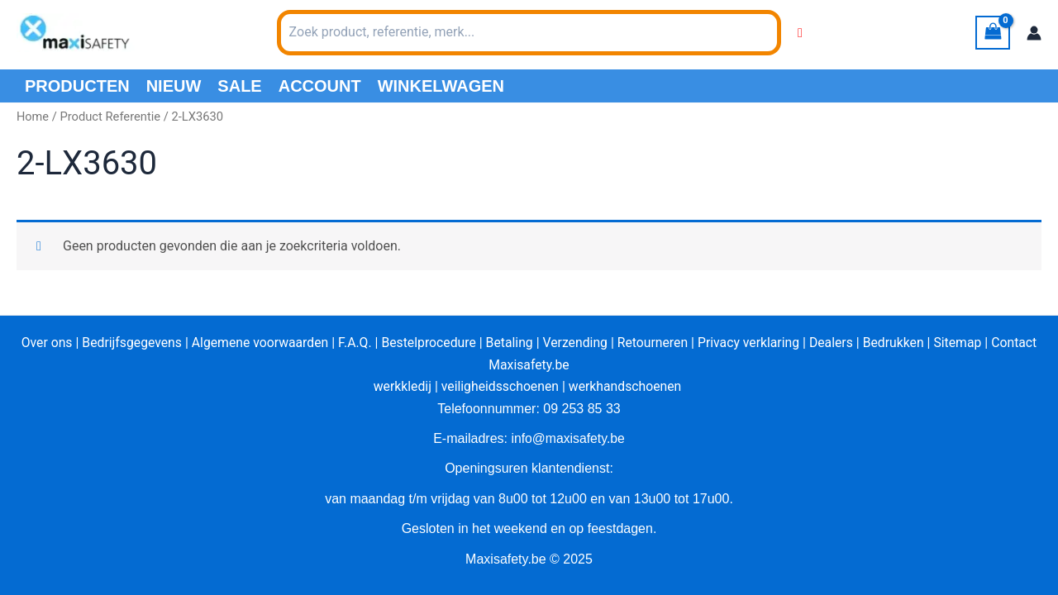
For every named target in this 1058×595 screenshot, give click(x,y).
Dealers (835, 342)
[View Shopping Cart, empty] (992, 33)
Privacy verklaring (751, 342)
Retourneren (654, 342)
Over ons (40, 342)
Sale (239, 86)
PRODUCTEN (77, 86)
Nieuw (174, 86)
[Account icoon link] (1034, 33)
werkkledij (400, 386)
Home (33, 116)
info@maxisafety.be (568, 438)
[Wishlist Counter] (800, 33)
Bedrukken (898, 342)
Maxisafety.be (529, 365)
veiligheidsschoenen (499, 386)
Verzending (576, 342)
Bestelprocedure (427, 342)
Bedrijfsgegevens (127, 342)
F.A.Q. (352, 342)
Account (320, 86)
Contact (1021, 342)
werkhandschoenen (626, 386)
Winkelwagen (441, 86)
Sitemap (963, 342)
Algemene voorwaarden (256, 342)
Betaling (509, 342)
